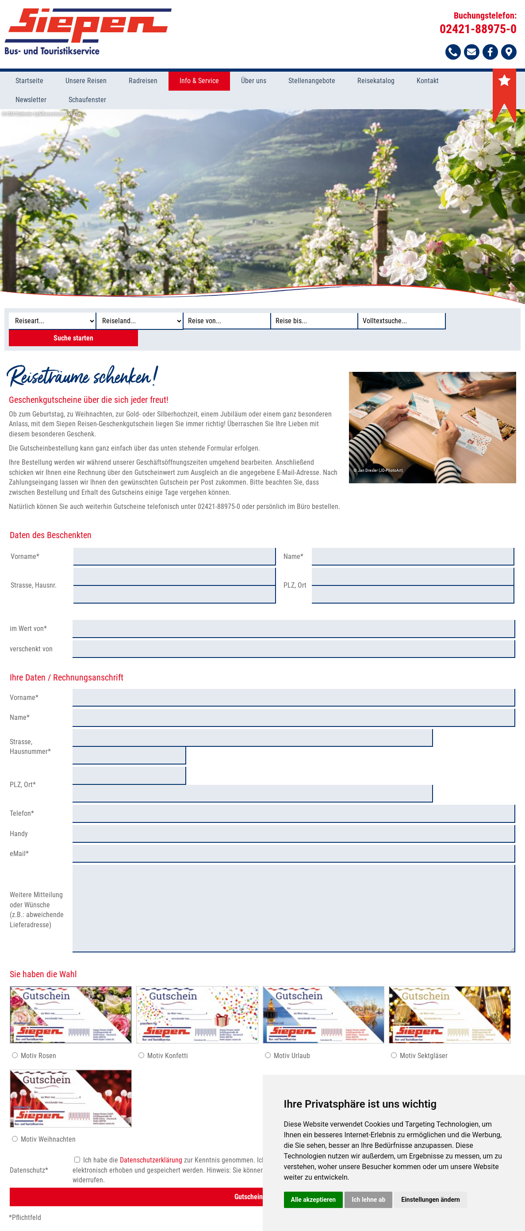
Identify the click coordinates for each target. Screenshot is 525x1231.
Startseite (29, 81)
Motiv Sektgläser (424, 1006)
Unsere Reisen (86, 81)
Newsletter (30, 100)
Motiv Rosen (38, 1006)
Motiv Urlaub (292, 1006)
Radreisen (143, 81)
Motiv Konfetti (167, 1006)
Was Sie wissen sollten (119, 1207)
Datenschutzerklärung (151, 1111)
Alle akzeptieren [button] (313, 1199)
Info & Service (199, 81)
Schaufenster (87, 100)
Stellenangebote (311, 81)
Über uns (253, 81)
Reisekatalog (376, 81)
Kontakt (428, 81)
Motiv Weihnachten (48, 1090)
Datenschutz (175, 1207)
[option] (262, 207)
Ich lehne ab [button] (368, 1199)
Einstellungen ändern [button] (430, 1199)
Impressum (248, 1207)
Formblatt (212, 1207)
